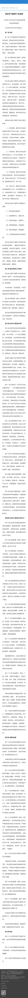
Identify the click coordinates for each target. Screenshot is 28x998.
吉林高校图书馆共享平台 (12, 971)
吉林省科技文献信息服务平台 (17, 972)
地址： (2, 977)
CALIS (21, 971)
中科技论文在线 (5, 972)
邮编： (2, 978)
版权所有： (3, 975)
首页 (7, 7)
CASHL (3, 973)
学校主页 (3, 971)
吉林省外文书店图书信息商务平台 (14, 973)
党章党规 (12, 7)
